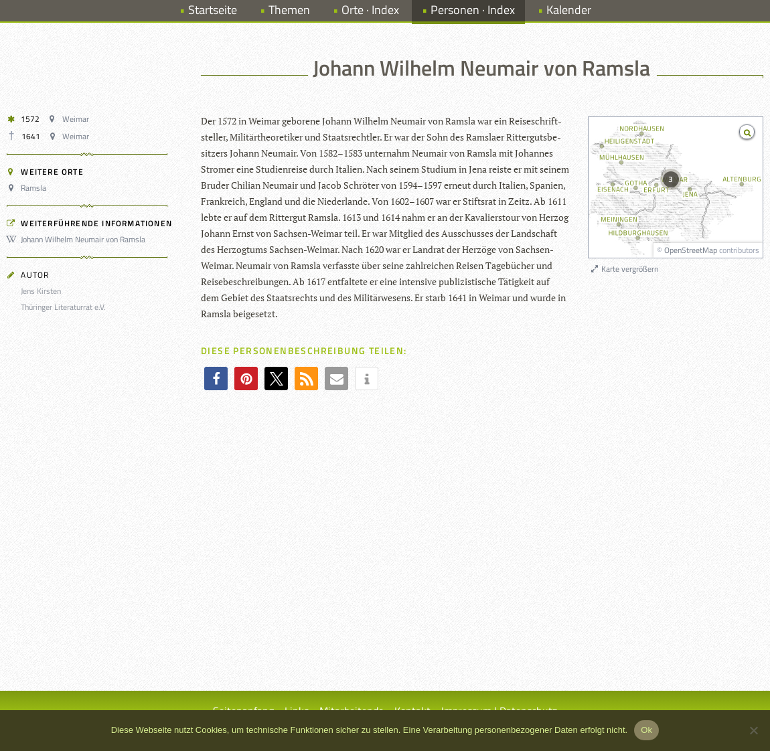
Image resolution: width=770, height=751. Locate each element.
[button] (216, 378)
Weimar (70, 118)
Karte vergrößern (623, 268)
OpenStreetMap (690, 250)
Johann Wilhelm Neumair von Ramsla (78, 239)
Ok (646, 730)
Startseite (212, 10)
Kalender (568, 10)
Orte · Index (370, 10)
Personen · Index (473, 10)
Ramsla (28, 187)
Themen (289, 10)
